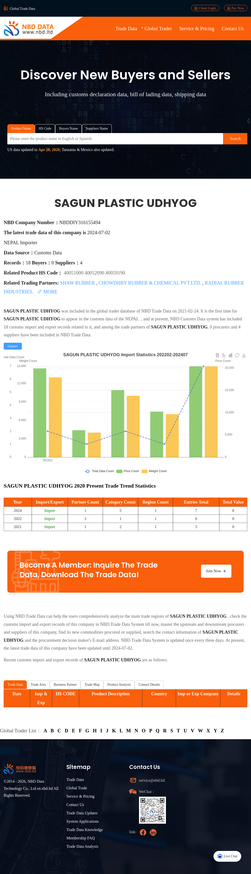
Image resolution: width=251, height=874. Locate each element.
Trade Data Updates (82, 813)
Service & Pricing (196, 28)
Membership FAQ (80, 838)
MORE (47, 291)
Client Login (205, 8)
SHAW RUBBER (78, 283)
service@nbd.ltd (152, 780)
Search (235, 139)
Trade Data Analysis (82, 846)
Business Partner (65, 684)
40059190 (115, 272)
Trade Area (38, 684)
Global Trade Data (22, 9)
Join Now (216, 571)
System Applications (82, 821)
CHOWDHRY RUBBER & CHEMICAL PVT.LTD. (150, 283)
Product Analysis (119, 684)
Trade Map (92, 684)
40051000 (74, 272)
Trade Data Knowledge (84, 830)
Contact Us (233, 28)
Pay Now (235, 8)
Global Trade (76, 788)
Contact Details (149, 684)
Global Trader (158, 28)
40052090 (95, 272)
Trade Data (126, 28)
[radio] (13, 346)
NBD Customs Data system (194, 318)
